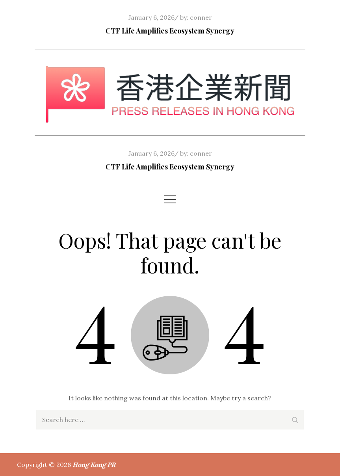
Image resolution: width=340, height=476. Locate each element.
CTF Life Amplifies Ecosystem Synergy (170, 30)
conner (201, 17)
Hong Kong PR (93, 465)
